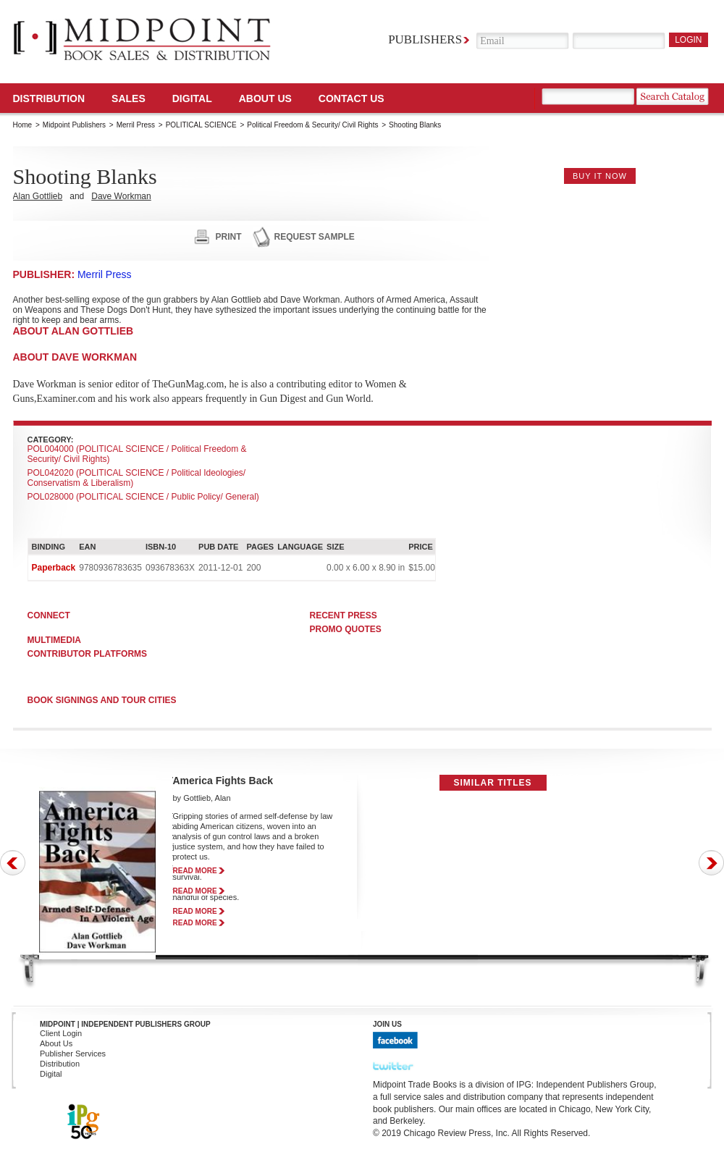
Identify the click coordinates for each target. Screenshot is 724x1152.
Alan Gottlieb (38, 196)
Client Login (61, 1033)
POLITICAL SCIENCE (201, 125)
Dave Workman (121, 196)
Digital (51, 1073)
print (229, 237)
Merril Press (136, 125)
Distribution (49, 98)
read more (195, 871)
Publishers (425, 39)
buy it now (600, 176)
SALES (128, 98)
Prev (12, 862)
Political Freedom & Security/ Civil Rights (312, 125)
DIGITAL (192, 98)
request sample (314, 237)
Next (711, 862)
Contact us (351, 98)
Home (23, 125)
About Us (265, 98)
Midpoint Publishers (74, 125)
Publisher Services (73, 1053)
